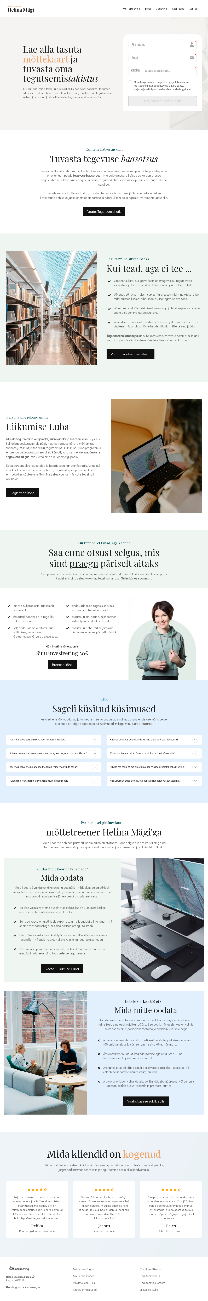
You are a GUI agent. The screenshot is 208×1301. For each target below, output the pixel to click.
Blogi (148, 8)
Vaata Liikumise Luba (62, 970)
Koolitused (178, 8)
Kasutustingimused (85, 1291)
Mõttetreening (131, 8)
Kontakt (193, 8)
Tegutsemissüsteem (152, 1284)
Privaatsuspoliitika (84, 1284)
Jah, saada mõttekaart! (162, 101)
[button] (95, 741)
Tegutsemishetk (150, 1277)
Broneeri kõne (62, 666)
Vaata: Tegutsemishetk (104, 213)
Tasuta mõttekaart (151, 1271)
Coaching (161, 8)
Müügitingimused (83, 1277)
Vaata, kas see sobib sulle (145, 1103)
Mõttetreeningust (84, 1271)
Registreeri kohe (22, 494)
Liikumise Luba (149, 1291)
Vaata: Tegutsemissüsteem (130, 355)
